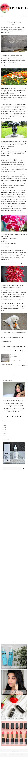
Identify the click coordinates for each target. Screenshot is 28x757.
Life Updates (14, 346)
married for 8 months (19, 31)
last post (19, 115)
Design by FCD (19, 754)
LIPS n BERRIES (19, 8)
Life (9, 346)
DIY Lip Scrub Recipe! (7, 364)
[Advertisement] (14, 487)
